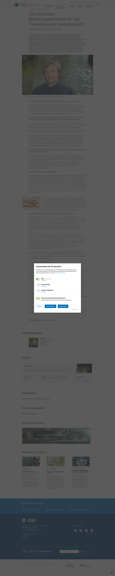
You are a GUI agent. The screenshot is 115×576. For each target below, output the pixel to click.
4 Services (43, 286)
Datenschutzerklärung (60, 272)
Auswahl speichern (52, 306)
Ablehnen (40, 306)
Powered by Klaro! (75, 309)
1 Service (43, 280)
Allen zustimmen (66, 306)
